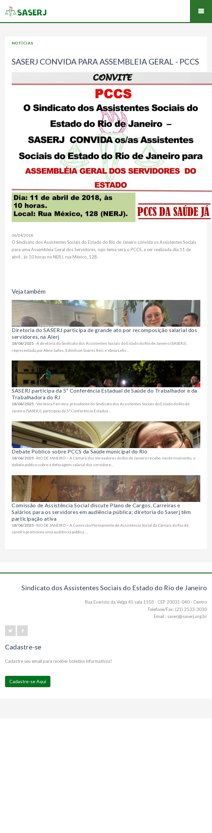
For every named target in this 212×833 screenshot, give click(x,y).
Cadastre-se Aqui (27, 681)
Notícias (22, 42)
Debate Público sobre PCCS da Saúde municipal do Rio (80, 451)
